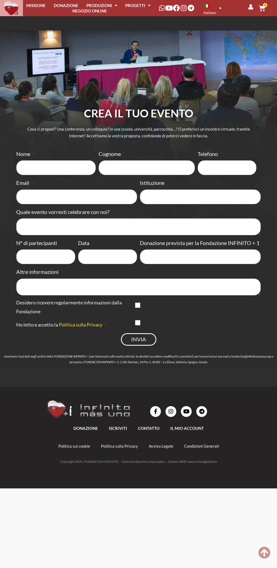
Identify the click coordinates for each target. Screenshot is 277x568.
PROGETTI (137, 5)
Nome (23, 154)
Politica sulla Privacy (80, 331)
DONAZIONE (66, 5)
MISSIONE (36, 5)
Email (23, 184)
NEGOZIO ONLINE (89, 10)
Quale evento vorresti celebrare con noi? (63, 214)
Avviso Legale (161, 453)
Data (83, 247)
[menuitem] (211, 8)
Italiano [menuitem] (210, 12)
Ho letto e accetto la (59, 331)
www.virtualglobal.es (202, 469)
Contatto (149, 435)
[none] (212, 8)
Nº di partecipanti (36, 247)
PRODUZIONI (101, 5)
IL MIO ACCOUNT (187, 435)
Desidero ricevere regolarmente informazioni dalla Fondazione (69, 313)
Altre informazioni (37, 277)
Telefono (208, 154)
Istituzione (152, 184)
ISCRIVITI (118, 435)
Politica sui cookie (74, 453)
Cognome (110, 154)
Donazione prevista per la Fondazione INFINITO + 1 (200, 247)
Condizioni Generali (201, 453)
